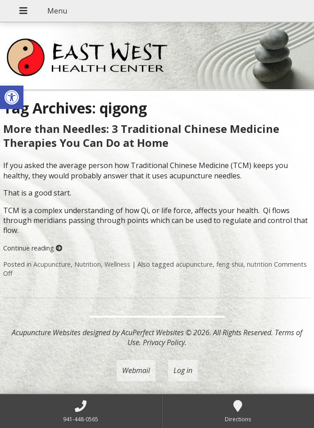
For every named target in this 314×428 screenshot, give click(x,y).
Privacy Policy (164, 342)
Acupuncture (52, 264)
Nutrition (87, 264)
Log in (182, 370)
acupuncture (194, 264)
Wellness (117, 264)
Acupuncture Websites (46, 332)
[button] (11, 97)
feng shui (229, 264)
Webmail (136, 370)
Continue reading (32, 248)
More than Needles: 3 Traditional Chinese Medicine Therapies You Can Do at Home (141, 135)
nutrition (259, 264)
